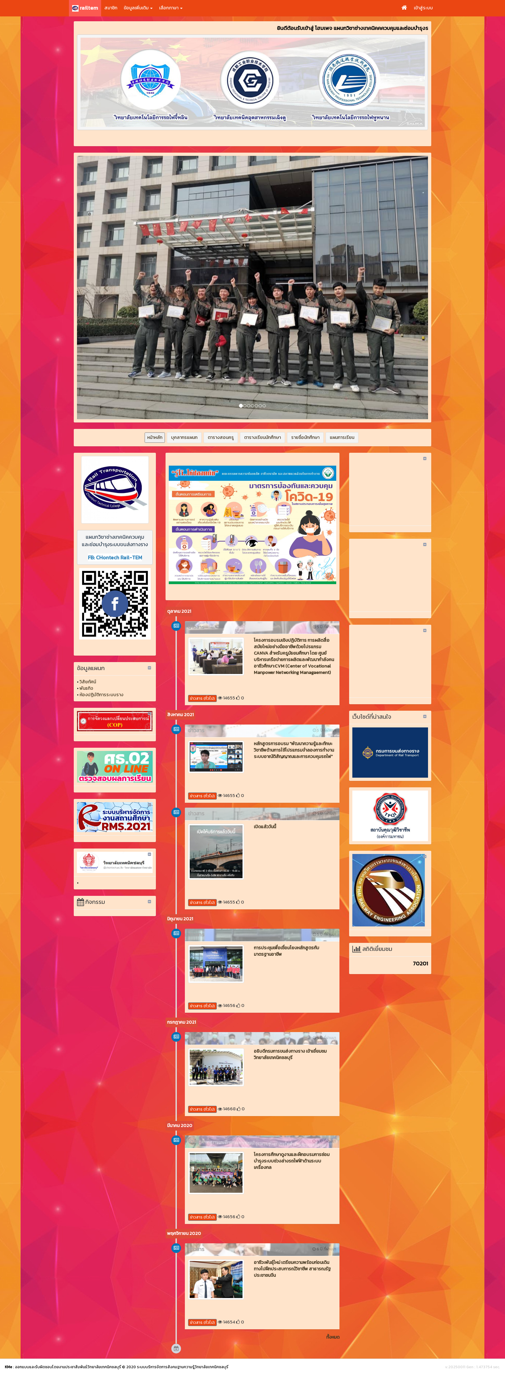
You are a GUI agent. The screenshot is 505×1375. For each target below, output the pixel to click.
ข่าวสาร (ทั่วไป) (202, 698)
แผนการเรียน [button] (342, 437)
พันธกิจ (86, 688)
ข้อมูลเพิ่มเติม (138, 8)
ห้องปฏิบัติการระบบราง (101, 694)
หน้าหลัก (154, 437)
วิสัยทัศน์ (88, 681)
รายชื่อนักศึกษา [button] (305, 437)
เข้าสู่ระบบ (423, 8)
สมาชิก (110, 8)
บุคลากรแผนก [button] (184, 437)
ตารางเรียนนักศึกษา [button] (262, 437)
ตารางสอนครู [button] (221, 437)
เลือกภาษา (171, 8)
